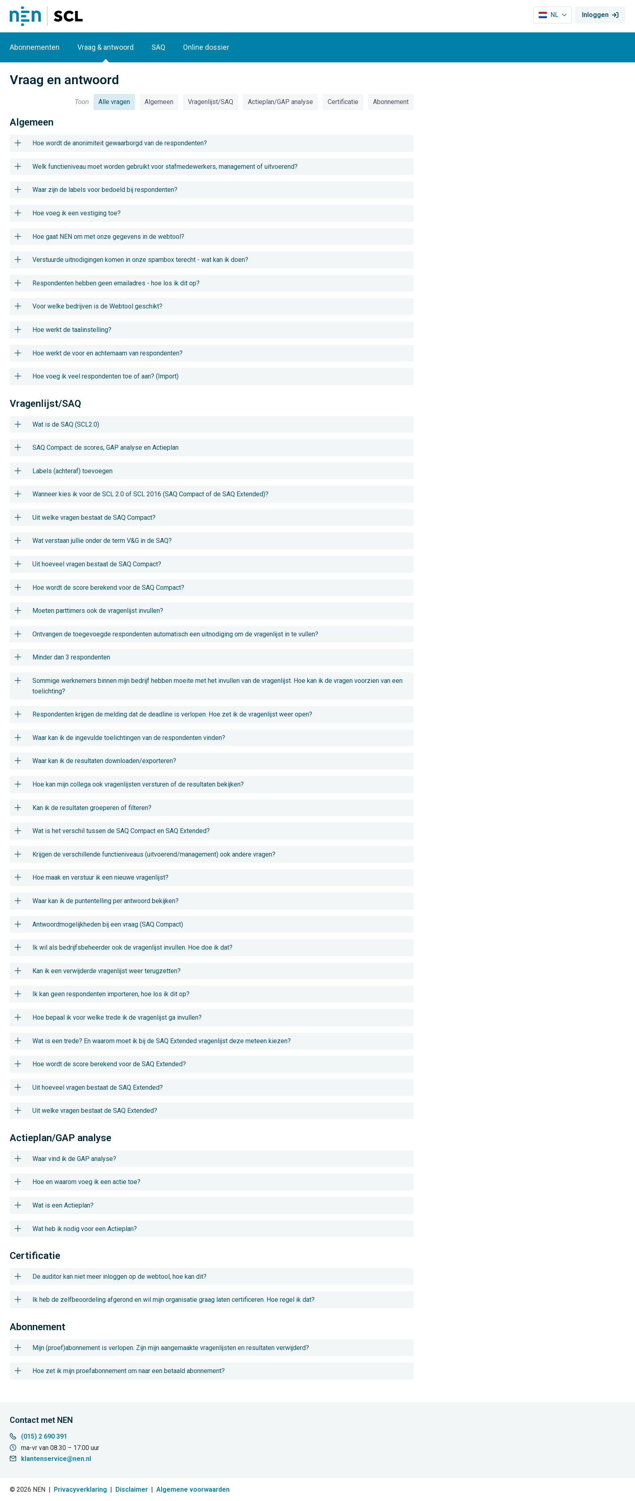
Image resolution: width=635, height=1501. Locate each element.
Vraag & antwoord (105, 47)
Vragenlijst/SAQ (210, 102)
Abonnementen (35, 47)
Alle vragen (114, 102)
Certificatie (343, 102)
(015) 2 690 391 (44, 1436)
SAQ (158, 47)
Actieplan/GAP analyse (280, 102)
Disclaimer (131, 1489)
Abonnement (391, 102)
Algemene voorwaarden (193, 1489)
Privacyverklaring (80, 1489)
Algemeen (159, 102)
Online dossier (206, 47)
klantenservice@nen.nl (56, 1459)
